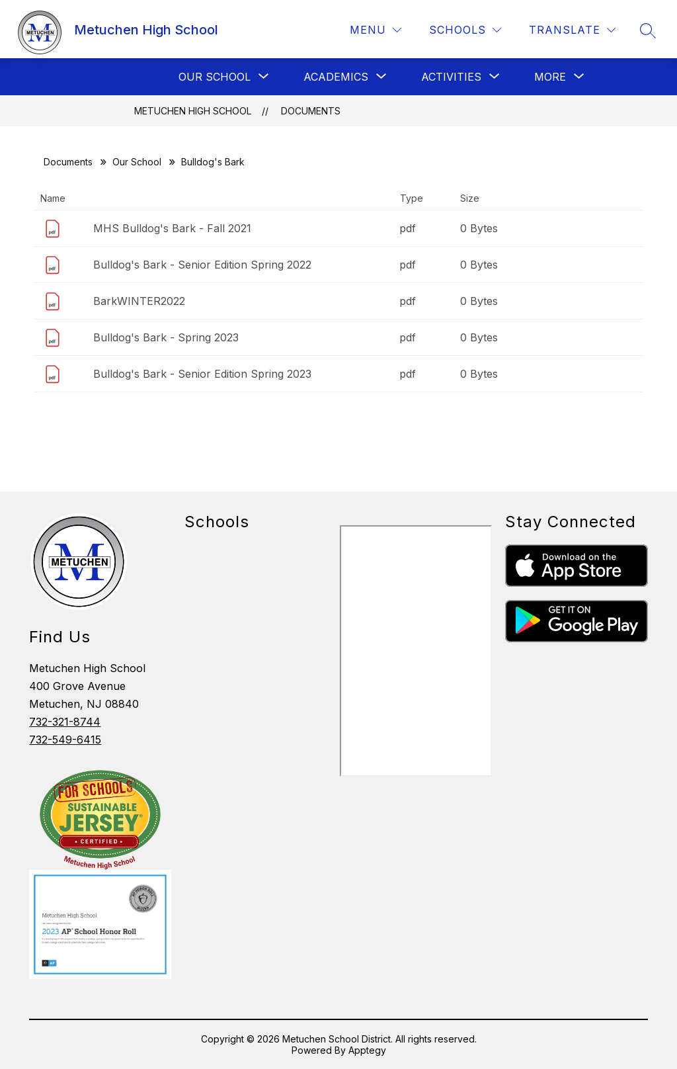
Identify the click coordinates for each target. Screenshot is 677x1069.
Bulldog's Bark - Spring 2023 (166, 337)
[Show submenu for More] (550, 77)
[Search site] (648, 30)
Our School (136, 161)
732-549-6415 (65, 739)
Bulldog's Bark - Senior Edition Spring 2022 (202, 264)
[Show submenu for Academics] (335, 77)
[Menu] (375, 30)
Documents (310, 110)
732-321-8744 (64, 721)
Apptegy (367, 1050)
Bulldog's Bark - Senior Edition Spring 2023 (202, 373)
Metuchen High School (192, 110)
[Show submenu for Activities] (451, 77)
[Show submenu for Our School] (215, 77)
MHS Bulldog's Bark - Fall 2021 (172, 228)
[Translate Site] (572, 30)
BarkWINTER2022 (139, 301)
